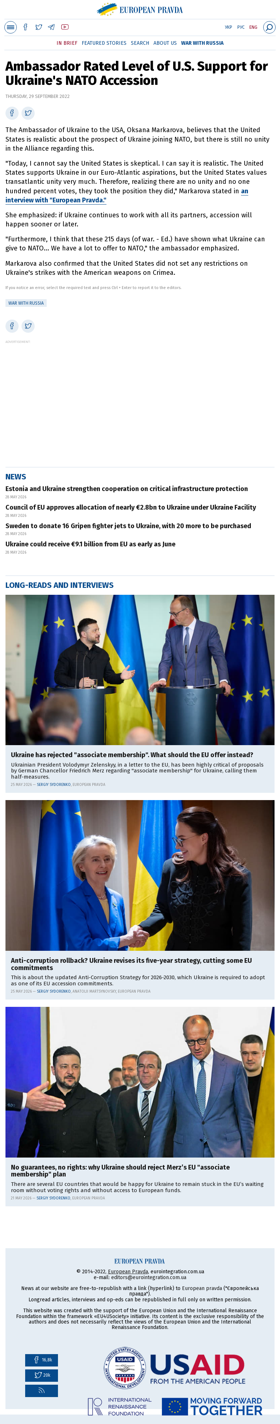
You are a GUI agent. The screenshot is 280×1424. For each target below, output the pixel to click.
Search (140, 43)
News (15, 477)
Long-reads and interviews (59, 585)
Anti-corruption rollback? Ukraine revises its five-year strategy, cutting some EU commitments (131, 964)
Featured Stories (104, 43)
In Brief (67, 43)
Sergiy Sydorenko (54, 785)
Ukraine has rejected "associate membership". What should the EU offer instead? (132, 755)
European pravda (202, 1288)
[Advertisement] (140, 395)
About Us (165, 43)
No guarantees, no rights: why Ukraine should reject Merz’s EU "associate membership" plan (120, 1171)
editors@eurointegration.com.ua (148, 1277)
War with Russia (202, 43)
